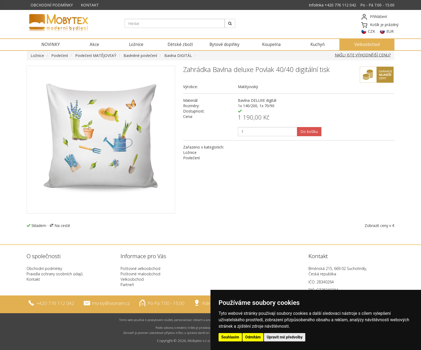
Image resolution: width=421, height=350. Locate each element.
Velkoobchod (367, 44)
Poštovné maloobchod (140, 273)
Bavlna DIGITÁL (178, 55)
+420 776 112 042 (340, 5)
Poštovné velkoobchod (140, 268)
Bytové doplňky (224, 44)
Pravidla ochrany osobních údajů (55, 273)
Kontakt (33, 279)
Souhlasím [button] (230, 337)
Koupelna (271, 44)
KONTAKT (90, 5)
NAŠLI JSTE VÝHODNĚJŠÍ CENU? (363, 54)
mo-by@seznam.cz (111, 303)
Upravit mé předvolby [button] (284, 337)
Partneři (127, 284)
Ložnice (136, 44)
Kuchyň (317, 44)
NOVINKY (50, 44)
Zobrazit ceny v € (379, 225)
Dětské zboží (180, 44)
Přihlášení (378, 16)
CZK (371, 31)
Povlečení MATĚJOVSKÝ (95, 55)
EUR (390, 31)
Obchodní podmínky (44, 268)
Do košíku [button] (309, 131)
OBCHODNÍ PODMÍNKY (52, 5)
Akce (94, 44)
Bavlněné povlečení (140, 55)
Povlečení (59, 55)
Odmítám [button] (253, 337)
